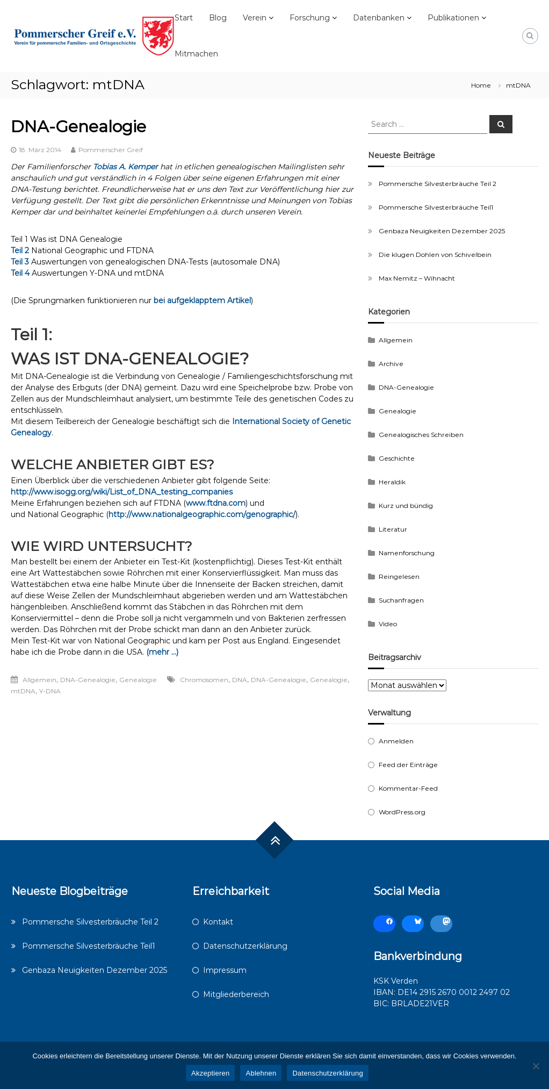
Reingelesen (399, 576)
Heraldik (392, 482)
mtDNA (23, 691)
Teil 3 (20, 262)
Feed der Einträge (408, 765)
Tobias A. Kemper (125, 166)
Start (184, 18)
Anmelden (396, 741)
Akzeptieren (210, 1073)
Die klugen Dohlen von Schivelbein (435, 254)
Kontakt (218, 922)
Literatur (393, 529)
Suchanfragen (401, 600)
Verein (254, 18)
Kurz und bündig (406, 505)
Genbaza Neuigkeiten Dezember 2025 (442, 231)
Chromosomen (204, 680)
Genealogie (138, 680)
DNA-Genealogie (78, 127)
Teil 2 (20, 250)
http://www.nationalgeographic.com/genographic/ (202, 514)
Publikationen (453, 18)
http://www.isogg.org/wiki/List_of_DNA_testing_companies (122, 492)
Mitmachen (196, 54)
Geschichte (397, 458)
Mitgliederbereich (236, 994)
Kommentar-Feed (408, 788)
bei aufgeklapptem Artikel (202, 300)
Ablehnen (260, 1073)
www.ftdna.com (215, 503)
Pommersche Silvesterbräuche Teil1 (436, 207)
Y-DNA (50, 691)
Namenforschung (407, 553)
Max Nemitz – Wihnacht (417, 278)
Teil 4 (20, 273)
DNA (239, 680)
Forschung (310, 18)
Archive (391, 364)
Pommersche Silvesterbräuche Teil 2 (437, 184)
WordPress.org (402, 812)
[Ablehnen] (535, 1066)
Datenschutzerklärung (245, 946)
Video (388, 624)
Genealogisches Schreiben (421, 435)
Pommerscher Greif (110, 150)
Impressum (225, 970)
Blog (218, 18)
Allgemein (39, 680)
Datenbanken (378, 18)
